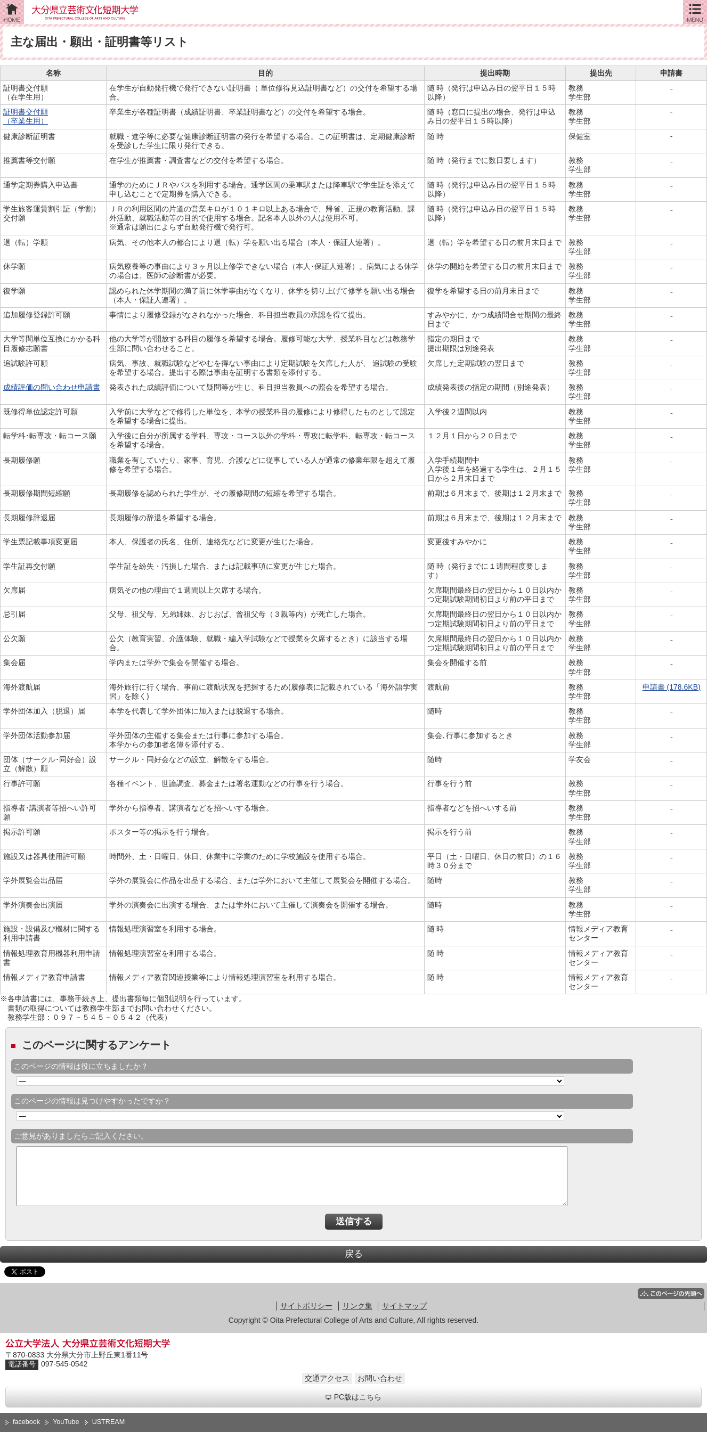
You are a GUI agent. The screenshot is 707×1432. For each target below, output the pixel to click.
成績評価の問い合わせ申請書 (51, 387)
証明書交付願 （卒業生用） (25, 116)
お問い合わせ (379, 1378)
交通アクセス (327, 1378)
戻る (354, 1254)
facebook (26, 1422)
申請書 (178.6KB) (672, 687)
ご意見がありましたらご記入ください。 (81, 1136)
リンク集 (357, 1306)
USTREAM (108, 1422)
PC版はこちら (353, 1397)
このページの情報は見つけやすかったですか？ (92, 1100)
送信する (354, 1221)
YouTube (66, 1422)
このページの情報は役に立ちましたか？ (81, 1066)
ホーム (12, 12)
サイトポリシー (306, 1306)
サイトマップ (404, 1306)
